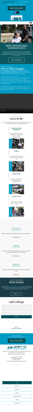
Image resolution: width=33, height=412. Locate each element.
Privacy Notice (16, 359)
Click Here (10, 143)
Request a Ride (17, 396)
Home (17, 382)
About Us (16, 293)
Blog (17, 399)
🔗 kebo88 (16, 364)
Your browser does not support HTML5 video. (16, 103)
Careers (17, 392)
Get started (16, 60)
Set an (16, 327)
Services (17, 389)
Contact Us (17, 403)
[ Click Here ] (16, 237)
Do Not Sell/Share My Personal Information (16, 361)
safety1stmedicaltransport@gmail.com (16, 4)
